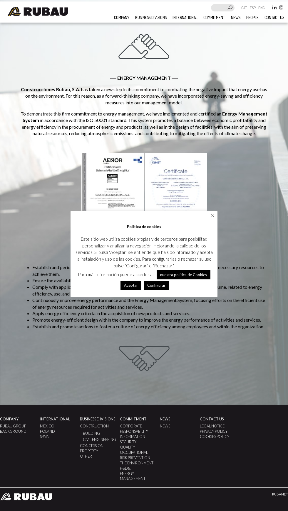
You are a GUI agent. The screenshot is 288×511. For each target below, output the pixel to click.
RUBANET (280, 494)
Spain (44, 436)
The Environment (136, 463)
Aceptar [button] (131, 285)
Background (13, 431)
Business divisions (151, 17)
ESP (253, 7)
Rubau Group (13, 426)
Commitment (214, 17)
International (185, 17)
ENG (261, 7)
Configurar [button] (156, 285)
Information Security (132, 439)
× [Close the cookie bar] (213, 215)
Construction (94, 426)
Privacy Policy (213, 431)
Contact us (274, 17)
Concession (91, 445)
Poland (47, 431)
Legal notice (212, 426)
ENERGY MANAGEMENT (132, 476)
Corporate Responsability (134, 429)
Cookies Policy (214, 436)
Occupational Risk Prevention (135, 455)
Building (91, 433)
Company (121, 17)
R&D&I (125, 468)
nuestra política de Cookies (183, 274)
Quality (127, 447)
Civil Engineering (99, 439)
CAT (244, 7)
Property (89, 451)
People (252, 17)
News (235, 17)
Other (86, 456)
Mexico (47, 426)
